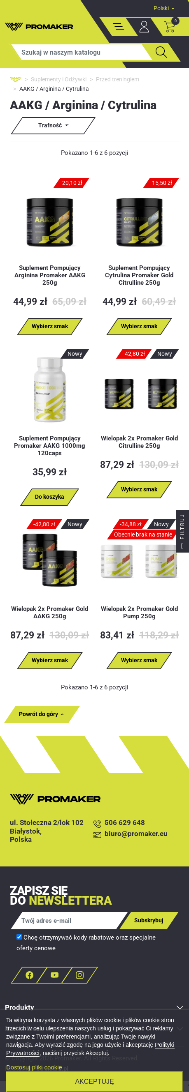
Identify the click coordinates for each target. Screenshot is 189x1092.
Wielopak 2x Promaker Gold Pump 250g (139, 612)
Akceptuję (94, 1081)
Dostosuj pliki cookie (34, 1067)
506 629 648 (119, 823)
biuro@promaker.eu (130, 834)
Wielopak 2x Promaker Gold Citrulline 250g (139, 442)
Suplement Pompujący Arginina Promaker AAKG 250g (49, 275)
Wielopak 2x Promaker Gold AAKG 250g (49, 612)
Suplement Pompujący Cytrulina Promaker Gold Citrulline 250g (139, 275)
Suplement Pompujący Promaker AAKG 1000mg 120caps (49, 446)
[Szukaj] (81, 52)
